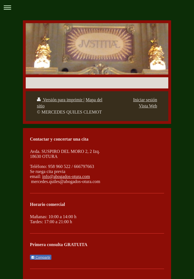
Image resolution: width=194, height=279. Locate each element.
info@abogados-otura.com (66, 176)
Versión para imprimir (60, 99)
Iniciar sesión (145, 99)
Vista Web (148, 106)
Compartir (40, 257)
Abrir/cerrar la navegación (97, 7)
